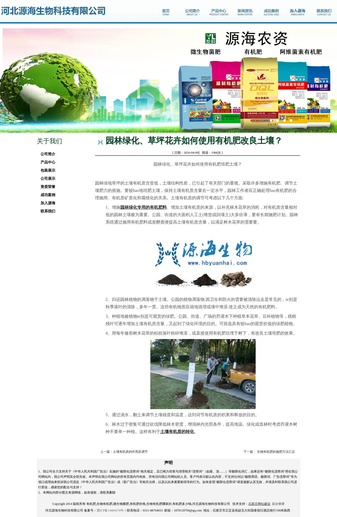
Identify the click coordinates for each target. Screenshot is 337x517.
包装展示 (46, 170)
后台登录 (278, 504)
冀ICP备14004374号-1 (111, 510)
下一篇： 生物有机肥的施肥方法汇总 (269, 452)
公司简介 (46, 154)
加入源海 (46, 203)
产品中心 (46, 162)
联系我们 (46, 211)
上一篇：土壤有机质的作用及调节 (124, 452)
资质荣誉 (46, 187)
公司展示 (46, 179)
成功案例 (46, 195)
